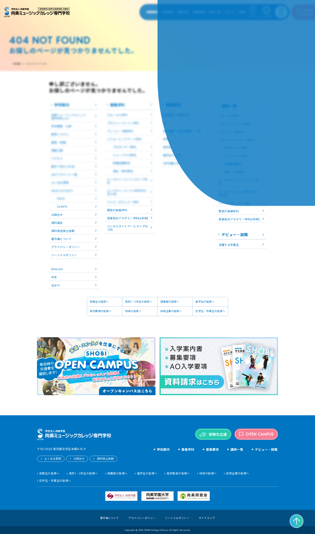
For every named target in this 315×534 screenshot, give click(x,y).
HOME (17, 64)
